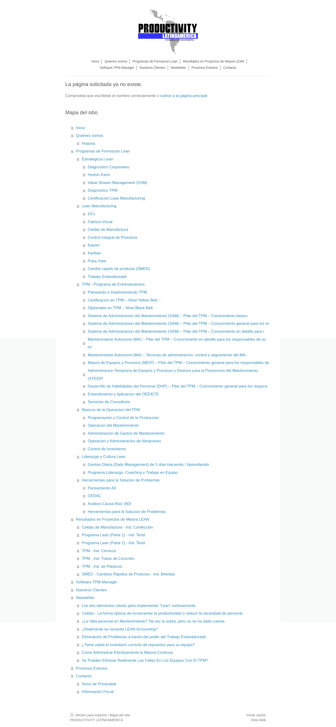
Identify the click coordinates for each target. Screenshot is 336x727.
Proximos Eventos (91, 668)
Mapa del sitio (120, 715)
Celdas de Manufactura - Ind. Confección (117, 527)
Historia (88, 143)
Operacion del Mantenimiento (113, 425)
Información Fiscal (98, 691)
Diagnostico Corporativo (109, 167)
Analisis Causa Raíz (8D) (109, 504)
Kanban (94, 253)
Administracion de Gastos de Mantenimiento (126, 433)
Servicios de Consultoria (109, 402)
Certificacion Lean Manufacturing (116, 198)
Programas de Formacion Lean (103, 151)
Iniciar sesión (256, 715)
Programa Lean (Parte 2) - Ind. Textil (113, 543)
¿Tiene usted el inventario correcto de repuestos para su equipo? (138, 645)
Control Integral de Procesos (112, 237)
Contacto (83, 676)
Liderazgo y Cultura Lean (104, 456)
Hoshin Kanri (99, 175)
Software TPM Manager (96, 582)
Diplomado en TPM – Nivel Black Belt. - (122, 308)
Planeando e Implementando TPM (117, 292)
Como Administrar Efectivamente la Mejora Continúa (127, 652)
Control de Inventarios (107, 449)
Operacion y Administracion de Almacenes (124, 441)
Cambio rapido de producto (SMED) (119, 269)
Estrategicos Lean (97, 159)
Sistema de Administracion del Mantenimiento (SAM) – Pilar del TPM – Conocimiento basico (168, 316)
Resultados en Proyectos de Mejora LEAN (112, 519)
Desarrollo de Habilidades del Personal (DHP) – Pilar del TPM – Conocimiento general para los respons (178, 386)
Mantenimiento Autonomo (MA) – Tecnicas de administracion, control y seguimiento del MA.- (168, 355)
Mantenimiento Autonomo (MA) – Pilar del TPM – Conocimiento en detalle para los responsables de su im (177, 343)
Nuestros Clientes (91, 590)
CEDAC (95, 496)
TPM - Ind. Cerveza (99, 551)
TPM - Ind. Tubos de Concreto (108, 558)
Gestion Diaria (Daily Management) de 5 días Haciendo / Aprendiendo (148, 464)
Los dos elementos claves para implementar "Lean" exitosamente (139, 605)
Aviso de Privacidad (99, 684)
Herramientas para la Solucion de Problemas (121, 480)
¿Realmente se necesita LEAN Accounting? (120, 629)
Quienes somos (89, 135)
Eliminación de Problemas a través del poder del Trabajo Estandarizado (144, 637)
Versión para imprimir (89, 715)
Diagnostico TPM (102, 190)
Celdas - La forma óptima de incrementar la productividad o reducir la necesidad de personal (162, 613)
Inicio (80, 128)
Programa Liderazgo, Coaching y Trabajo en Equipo (133, 472)
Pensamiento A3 (102, 488)
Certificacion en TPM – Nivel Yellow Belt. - (124, 300)
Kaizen (94, 245)
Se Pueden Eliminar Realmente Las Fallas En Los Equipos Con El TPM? (145, 660)
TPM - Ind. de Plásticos (102, 566)
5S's (91, 214)
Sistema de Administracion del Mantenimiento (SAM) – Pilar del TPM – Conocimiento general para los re (178, 323)
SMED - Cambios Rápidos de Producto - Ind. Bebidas (128, 574)
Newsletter (85, 597)
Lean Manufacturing (99, 206)
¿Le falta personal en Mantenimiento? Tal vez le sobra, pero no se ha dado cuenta (153, 621)
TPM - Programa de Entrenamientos (113, 284)
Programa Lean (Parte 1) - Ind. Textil (113, 535)
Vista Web (258, 720)
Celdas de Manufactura (108, 229)
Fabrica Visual (100, 222)
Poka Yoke (97, 261)
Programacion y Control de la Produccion (123, 417)
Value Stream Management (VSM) (117, 182)
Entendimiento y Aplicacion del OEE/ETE (123, 394)
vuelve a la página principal (183, 95)
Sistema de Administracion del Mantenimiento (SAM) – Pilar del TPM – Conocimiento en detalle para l (176, 331)
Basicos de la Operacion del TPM (111, 410)
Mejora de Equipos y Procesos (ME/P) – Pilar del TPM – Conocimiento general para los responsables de (178, 362)
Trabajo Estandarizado (107, 276)
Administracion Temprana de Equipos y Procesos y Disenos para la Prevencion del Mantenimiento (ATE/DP (173, 374)
